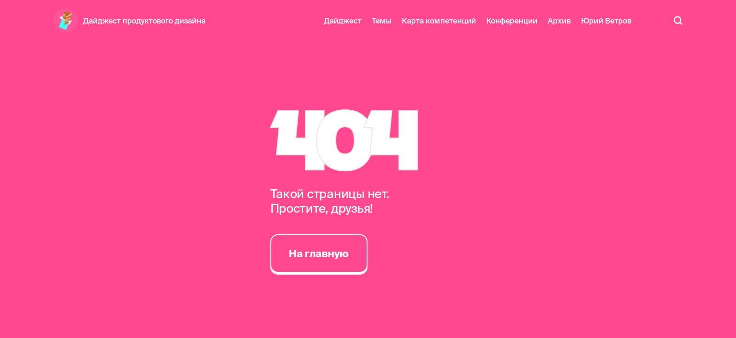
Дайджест (342, 20)
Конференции (511, 20)
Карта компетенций (439, 20)
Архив (559, 20)
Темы (381, 20)
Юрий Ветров (606, 20)
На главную (319, 253)
